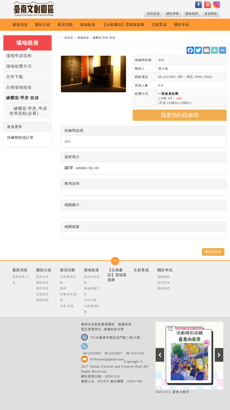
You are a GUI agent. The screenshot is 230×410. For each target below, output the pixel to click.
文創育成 (159, 24)
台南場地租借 (19, 87)
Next (219, 355)
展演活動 (65, 24)
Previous (160, 355)
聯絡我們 (192, 13)
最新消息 (20, 24)
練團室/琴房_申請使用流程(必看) (28, 111)
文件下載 (14, 77)
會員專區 (211, 13)
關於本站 (181, 24)
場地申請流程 (19, 55)
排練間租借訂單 (20, 137)
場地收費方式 (19, 66)
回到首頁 (153, 13)
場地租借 (87, 24)
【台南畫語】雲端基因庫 (123, 24)
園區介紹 (42, 24)
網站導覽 (172, 13)
